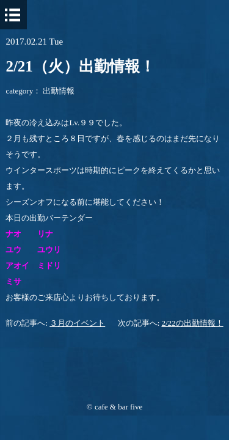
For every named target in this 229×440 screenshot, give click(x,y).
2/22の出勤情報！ (193, 323)
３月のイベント (77, 323)
